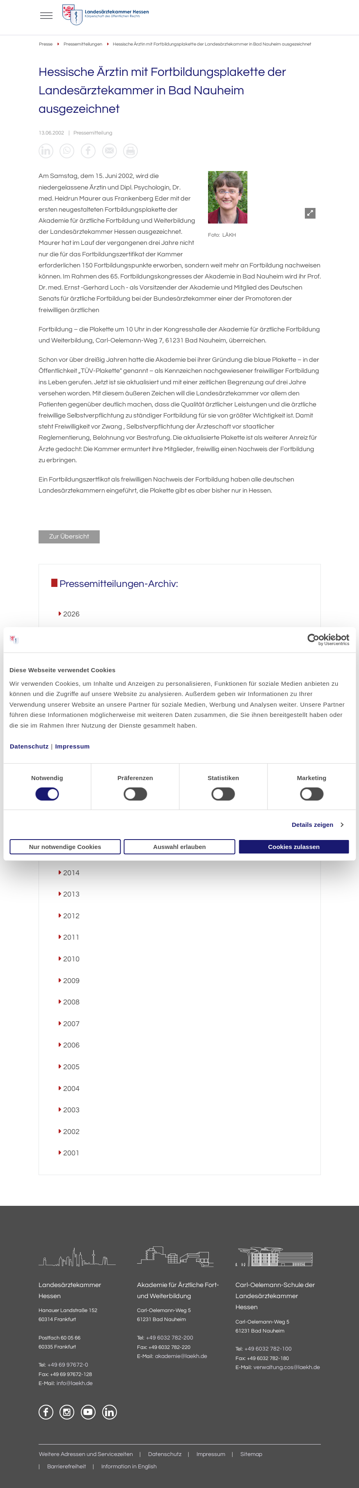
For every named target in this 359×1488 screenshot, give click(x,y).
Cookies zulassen (294, 846)
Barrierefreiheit (66, 1467)
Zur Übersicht (69, 537)
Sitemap (251, 1455)
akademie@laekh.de (181, 1357)
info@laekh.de (75, 1384)
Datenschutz (29, 745)
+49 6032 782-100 (268, 1349)
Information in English (129, 1467)
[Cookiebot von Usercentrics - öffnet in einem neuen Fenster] (314, 639)
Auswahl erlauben (179, 846)
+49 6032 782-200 (169, 1338)
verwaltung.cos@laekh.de (287, 1368)
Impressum (72, 745)
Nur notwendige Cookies (65, 846)
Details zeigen (312, 824)
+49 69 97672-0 (68, 1365)
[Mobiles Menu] (47, 15)
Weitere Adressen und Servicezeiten (86, 1455)
